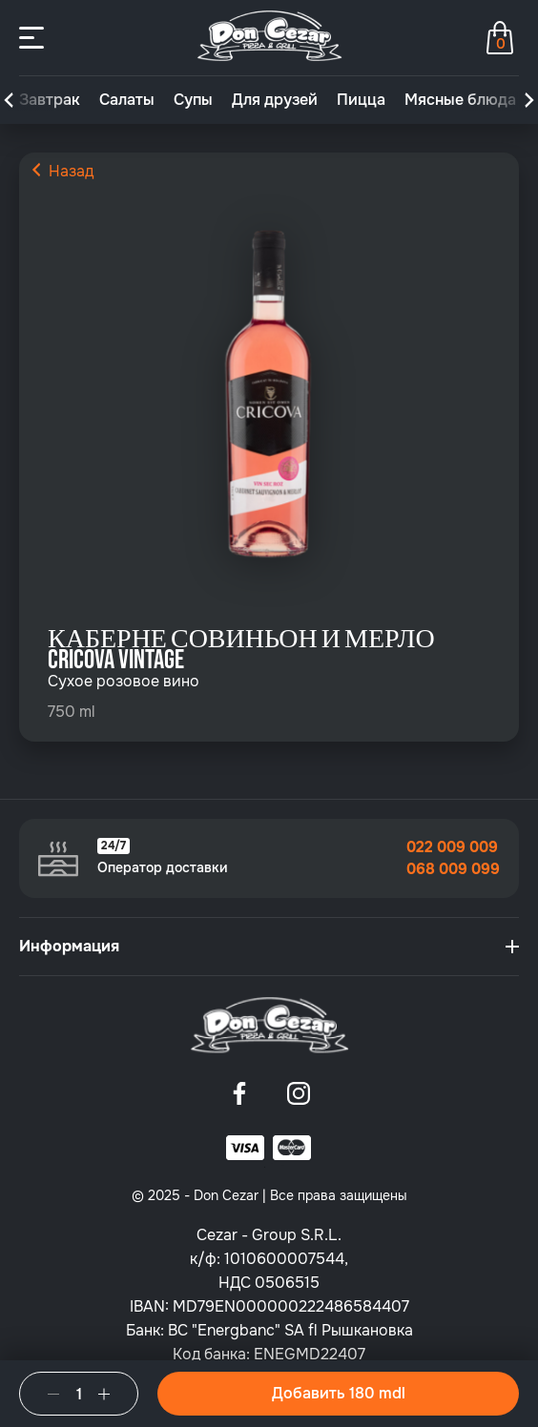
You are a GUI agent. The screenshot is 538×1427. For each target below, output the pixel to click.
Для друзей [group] (275, 100)
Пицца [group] (361, 100)
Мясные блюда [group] (460, 100)
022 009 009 (452, 847)
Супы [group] (193, 100)
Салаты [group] (127, 100)
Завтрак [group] (49, 100)
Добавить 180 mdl (338, 1393)
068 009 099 (453, 869)
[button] (8, 100)
